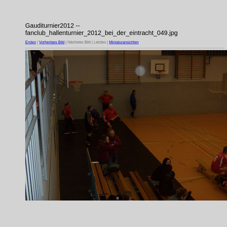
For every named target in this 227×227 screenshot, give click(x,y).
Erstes (30, 42)
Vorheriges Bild (52, 42)
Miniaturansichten (124, 42)
